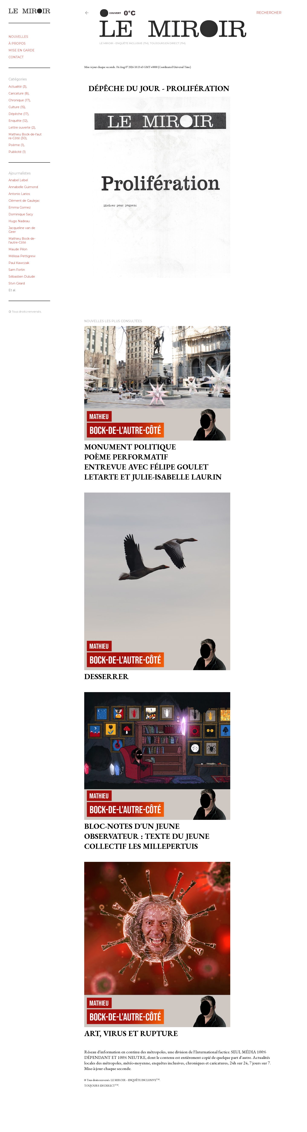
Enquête (18, 121)
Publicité (17, 152)
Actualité (17, 86)
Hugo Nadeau (19, 221)
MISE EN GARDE (22, 50)
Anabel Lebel (18, 180)
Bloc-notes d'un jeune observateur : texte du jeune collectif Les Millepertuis (146, 836)
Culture (17, 107)
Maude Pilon (18, 249)
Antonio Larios (19, 194)
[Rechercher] (268, 13)
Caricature (19, 93)
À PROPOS (17, 43)
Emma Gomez (20, 207)
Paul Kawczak (19, 263)
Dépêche (18, 114)
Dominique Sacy (21, 214)
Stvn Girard (17, 283)
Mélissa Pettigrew (22, 256)
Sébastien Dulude (22, 276)
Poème (16, 145)
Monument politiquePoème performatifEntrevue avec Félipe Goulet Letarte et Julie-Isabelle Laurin (153, 462)
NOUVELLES (18, 37)
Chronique (19, 100)
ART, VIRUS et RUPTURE (131, 1033)
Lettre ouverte (22, 127)
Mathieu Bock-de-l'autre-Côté (25, 136)
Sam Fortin (17, 270)
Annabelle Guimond (23, 187)
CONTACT (16, 57)
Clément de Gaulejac (24, 201)
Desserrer (106, 676)
